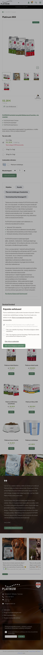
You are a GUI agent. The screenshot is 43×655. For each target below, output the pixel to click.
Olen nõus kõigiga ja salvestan (14, 346)
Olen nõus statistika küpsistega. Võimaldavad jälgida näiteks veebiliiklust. (22, 330)
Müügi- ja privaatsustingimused (20, 317)
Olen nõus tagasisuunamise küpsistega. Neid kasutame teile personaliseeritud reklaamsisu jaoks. (22, 335)
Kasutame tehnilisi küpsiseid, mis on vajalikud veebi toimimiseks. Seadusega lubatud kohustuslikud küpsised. (22, 325)
